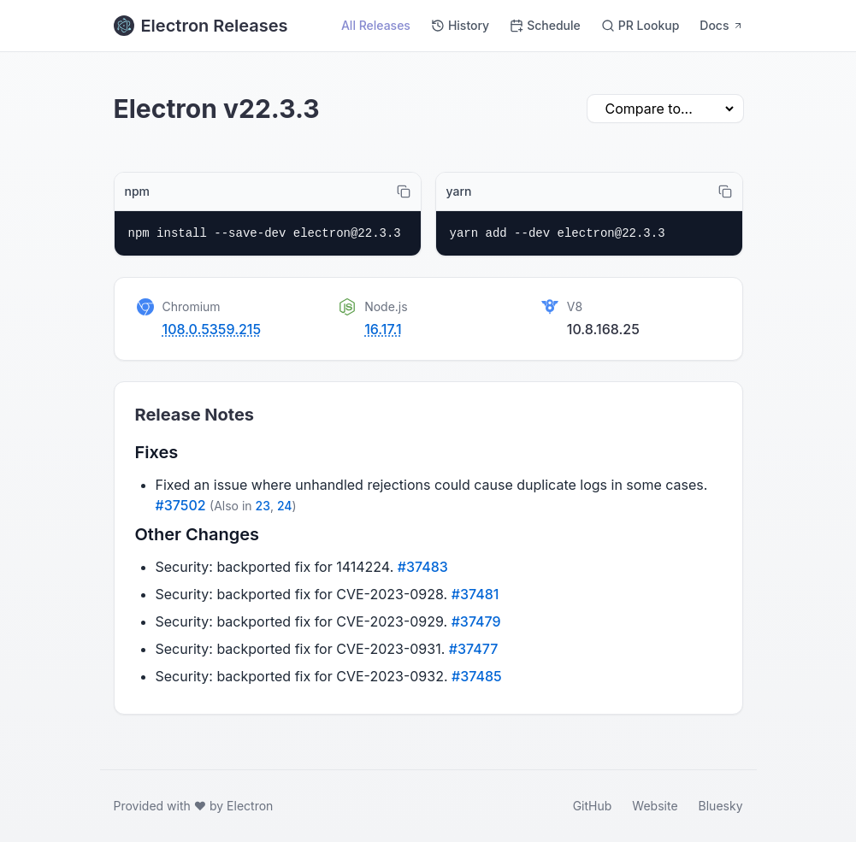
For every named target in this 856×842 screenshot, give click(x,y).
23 (263, 505)
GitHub (592, 805)
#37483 (423, 566)
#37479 (476, 621)
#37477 (474, 648)
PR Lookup (640, 25)
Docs (721, 25)
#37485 (477, 676)
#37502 (181, 505)
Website (654, 805)
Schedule (545, 25)
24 (284, 505)
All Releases (375, 25)
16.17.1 (383, 329)
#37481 (475, 594)
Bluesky (721, 805)
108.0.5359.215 (212, 329)
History (460, 25)
